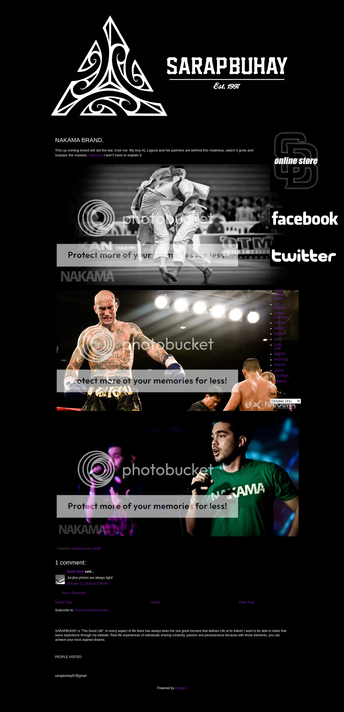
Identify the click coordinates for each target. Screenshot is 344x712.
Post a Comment (74, 593)
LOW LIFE (277, 346)
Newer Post (63, 602)
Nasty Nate (75, 571)
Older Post (246, 602)
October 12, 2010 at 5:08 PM (87, 583)
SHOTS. (280, 365)
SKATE (279, 371)
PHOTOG (281, 360)
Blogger (180, 688)
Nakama (95, 155)
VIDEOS (280, 381)
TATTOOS (281, 376)
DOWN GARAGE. (281, 315)
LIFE (277, 339)
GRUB (279, 328)
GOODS (280, 323)
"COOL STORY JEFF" (279, 295)
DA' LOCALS (280, 306)
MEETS (279, 354)
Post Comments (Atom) (91, 610)
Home (155, 602)
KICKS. (279, 334)
